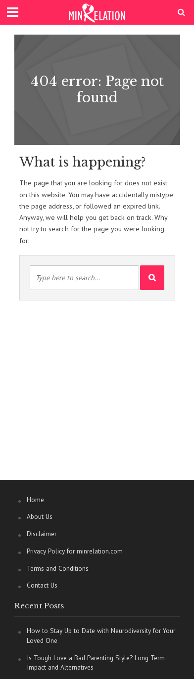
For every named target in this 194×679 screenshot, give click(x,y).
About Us (39, 516)
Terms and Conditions (58, 568)
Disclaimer (41, 533)
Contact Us (42, 585)
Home (35, 499)
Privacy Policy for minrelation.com (75, 551)
